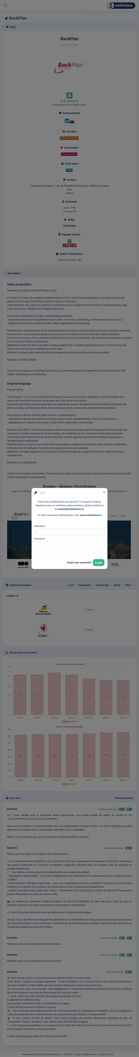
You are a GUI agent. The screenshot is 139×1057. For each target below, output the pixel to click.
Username (39, 526)
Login (98, 562)
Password (39, 538)
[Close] (104, 492)
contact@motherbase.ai (71, 509)
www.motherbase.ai (90, 515)
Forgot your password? (79, 562)
